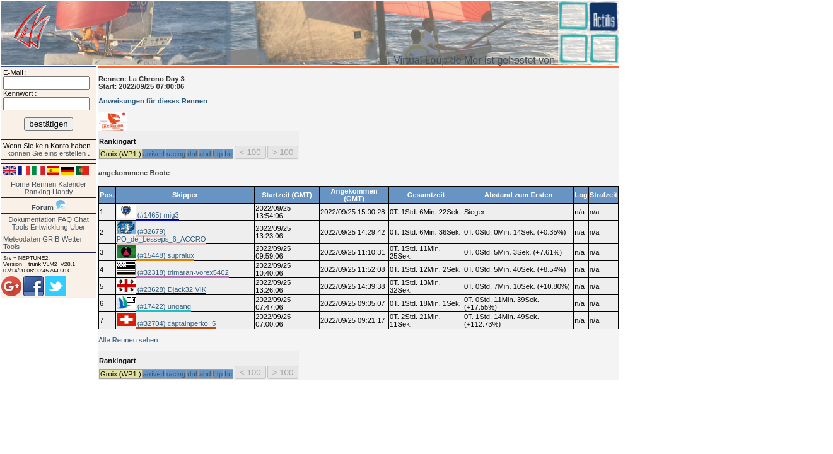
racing (175, 154)
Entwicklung (49, 227)
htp (218, 154)
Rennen (44, 184)
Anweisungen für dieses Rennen (152, 101)
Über (77, 227)
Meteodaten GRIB (31, 239)
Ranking (37, 191)
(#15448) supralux (165, 255)
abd (205, 154)
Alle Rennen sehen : (130, 340)
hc (228, 154)
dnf (192, 154)
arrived (154, 154)
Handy (62, 191)
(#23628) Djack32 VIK (171, 289)
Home (20, 184)
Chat (81, 219)
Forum (43, 207)
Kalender (72, 184)
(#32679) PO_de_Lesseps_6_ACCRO (161, 235)
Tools (20, 227)
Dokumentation (31, 219)
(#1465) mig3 (157, 215)
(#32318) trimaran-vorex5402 (182, 272)
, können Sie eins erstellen (45, 153)
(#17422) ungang (163, 306)
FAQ (65, 219)
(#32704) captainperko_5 (176, 323)
